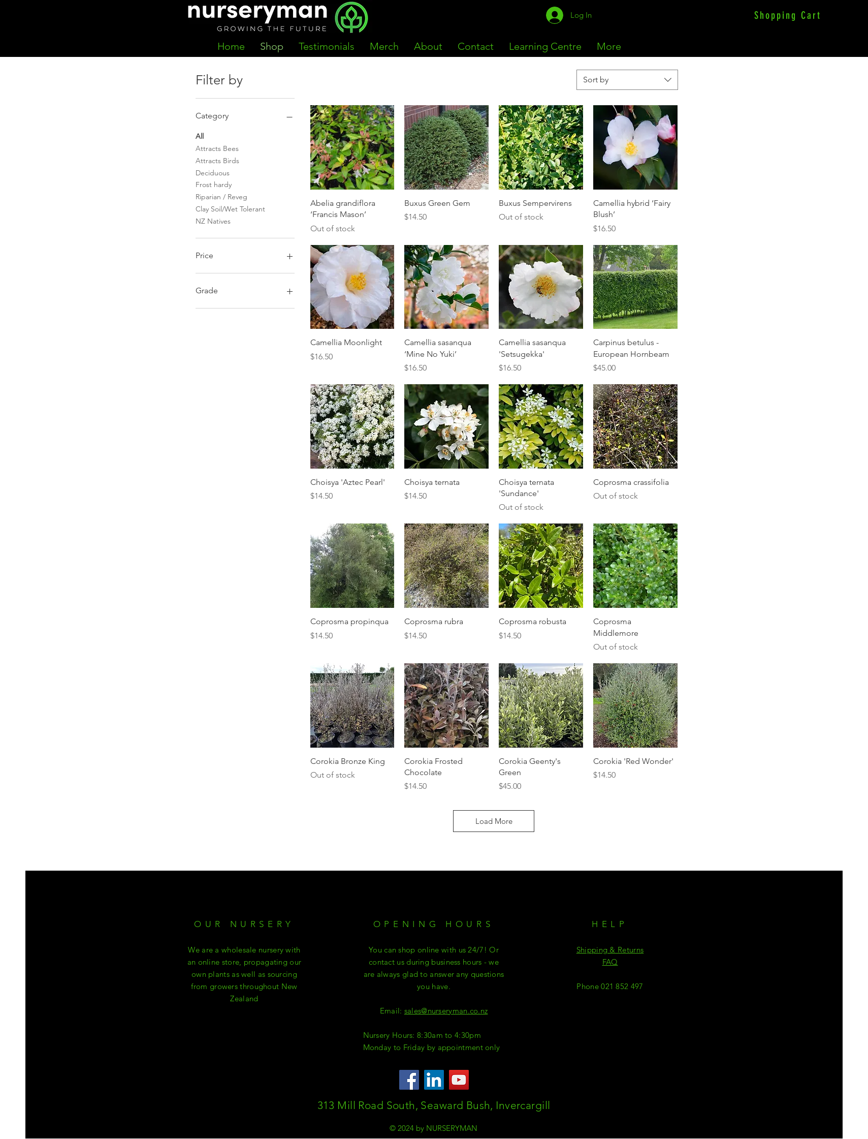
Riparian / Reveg (221, 196)
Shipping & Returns (610, 950)
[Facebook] (409, 1080)
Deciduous (213, 172)
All (200, 136)
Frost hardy (214, 184)
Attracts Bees (217, 148)
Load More (493, 821)
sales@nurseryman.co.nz (446, 1010)
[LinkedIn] (434, 1080)
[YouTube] (459, 1080)
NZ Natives (213, 221)
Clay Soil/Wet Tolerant (230, 208)
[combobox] (627, 80)
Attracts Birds (217, 160)
